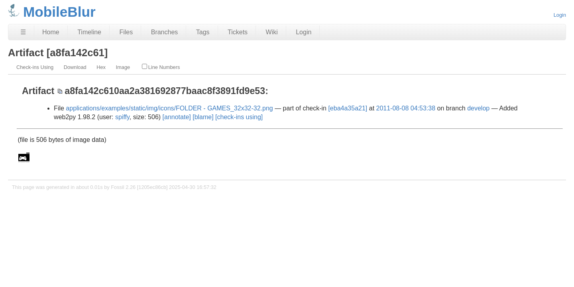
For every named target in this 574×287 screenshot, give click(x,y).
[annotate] (177, 117)
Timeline (89, 32)
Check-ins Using (34, 67)
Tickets (238, 32)
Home (50, 32)
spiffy (122, 117)
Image (123, 67)
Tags (203, 32)
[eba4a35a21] (347, 108)
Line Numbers (161, 67)
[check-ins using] (239, 117)
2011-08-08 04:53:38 (406, 108)
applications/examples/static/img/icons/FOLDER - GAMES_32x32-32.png (169, 108)
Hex (101, 67)
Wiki (272, 32)
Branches (164, 32)
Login (560, 15)
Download (75, 67)
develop (478, 108)
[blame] (203, 117)
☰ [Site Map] (23, 32)
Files (126, 32)
